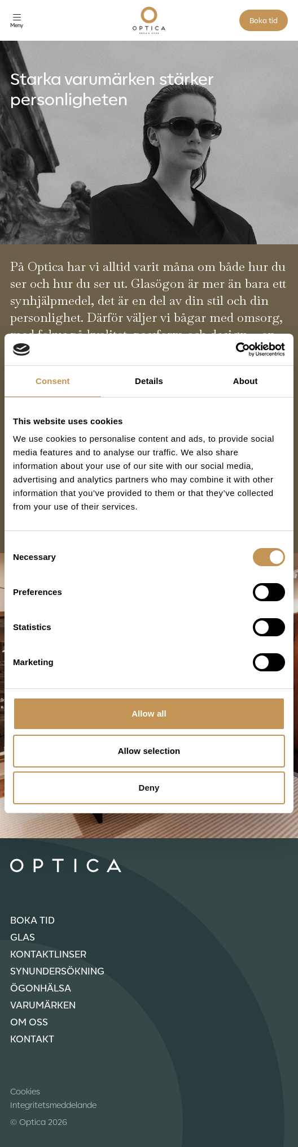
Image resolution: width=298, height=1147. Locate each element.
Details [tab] (149, 381)
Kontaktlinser (48, 953)
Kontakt (32, 1038)
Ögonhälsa (40, 987)
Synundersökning (57, 970)
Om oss (29, 1021)
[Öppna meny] (16, 20)
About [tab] (245, 381)
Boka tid (263, 20)
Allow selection (149, 751)
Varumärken (43, 1004)
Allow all (149, 713)
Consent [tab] (53, 381)
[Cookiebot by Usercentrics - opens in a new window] (235, 349)
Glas (22, 936)
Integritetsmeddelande (53, 1104)
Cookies (25, 1091)
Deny (148, 787)
